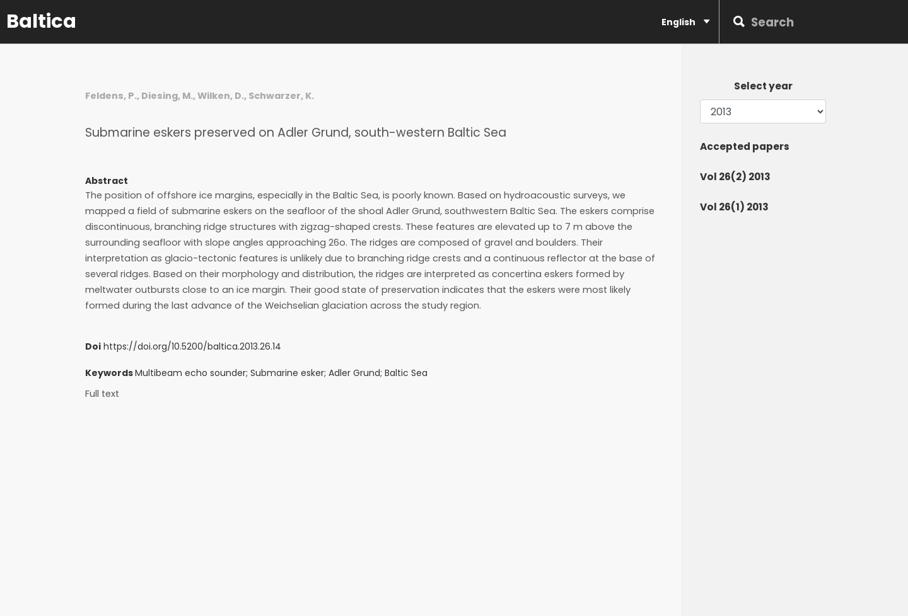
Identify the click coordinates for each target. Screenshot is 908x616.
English (685, 21)
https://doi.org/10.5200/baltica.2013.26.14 (192, 346)
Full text (102, 394)
